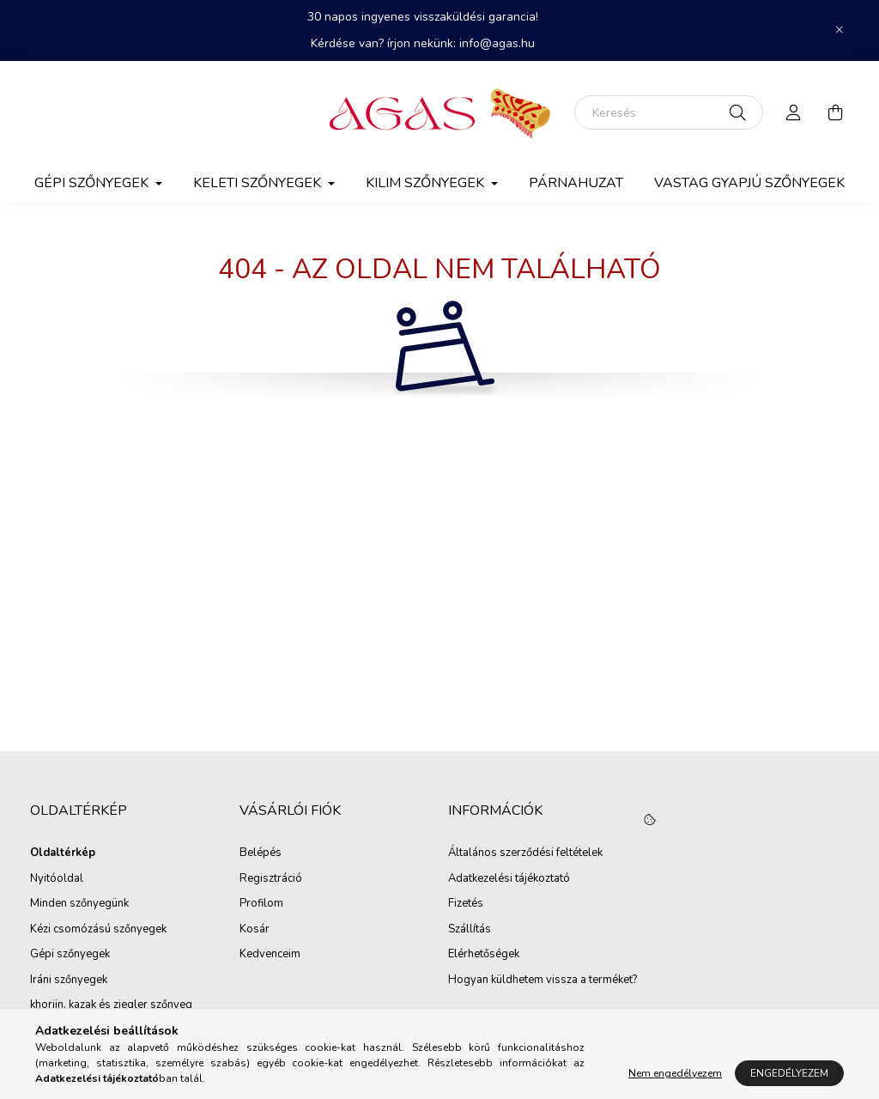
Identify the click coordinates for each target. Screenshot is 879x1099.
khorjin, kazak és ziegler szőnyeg (111, 1005)
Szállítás (469, 930)
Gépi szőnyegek (70, 955)
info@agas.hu (497, 43)
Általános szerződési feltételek (525, 853)
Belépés (260, 853)
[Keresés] (668, 112)
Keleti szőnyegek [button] (258, 182)
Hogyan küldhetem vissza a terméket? (542, 980)
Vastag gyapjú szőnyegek (749, 182)
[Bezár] (839, 30)
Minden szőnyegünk (79, 904)
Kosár (254, 930)
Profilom (261, 904)
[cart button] (835, 112)
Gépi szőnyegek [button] (93, 182)
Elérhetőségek (483, 955)
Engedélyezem (789, 1073)
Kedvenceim (269, 955)
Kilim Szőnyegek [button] (427, 182)
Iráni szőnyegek (68, 980)
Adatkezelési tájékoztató (509, 879)
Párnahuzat (576, 182)
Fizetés (465, 904)
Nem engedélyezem (675, 1073)
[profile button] (794, 112)
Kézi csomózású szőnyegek (98, 930)
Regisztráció (270, 879)
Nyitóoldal (56, 879)
